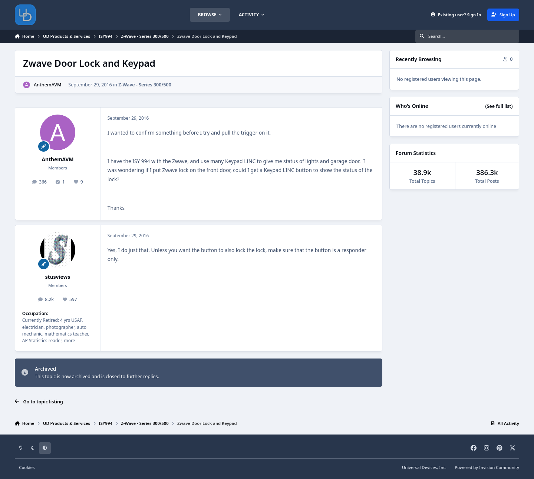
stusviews (57, 276)
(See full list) (498, 106)
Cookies (26, 467)
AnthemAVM (48, 85)
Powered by (487, 467)
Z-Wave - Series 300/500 (144, 85)
